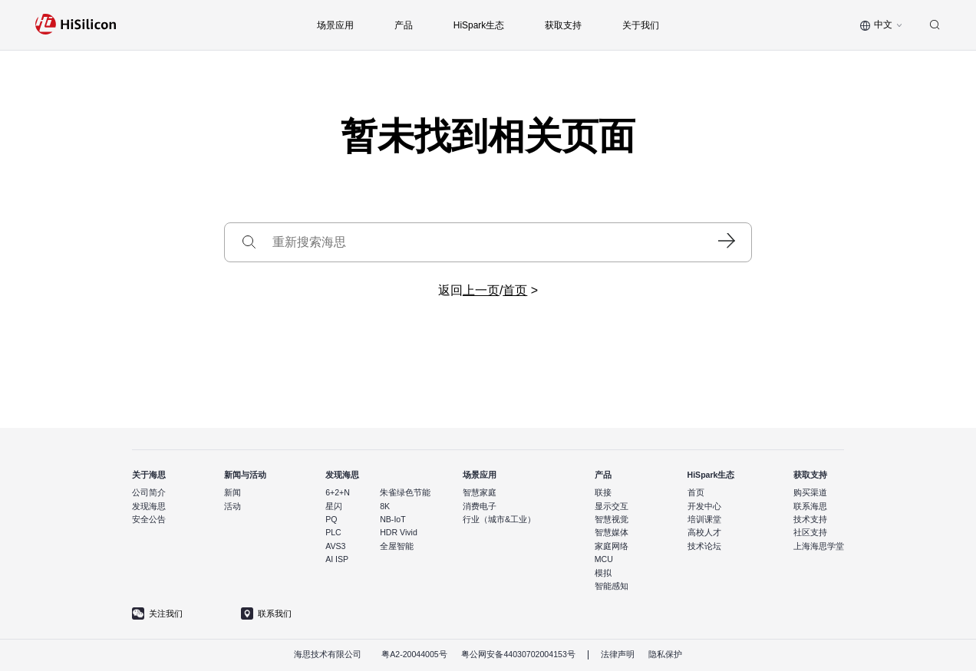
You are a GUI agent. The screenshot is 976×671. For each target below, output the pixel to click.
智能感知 (611, 585)
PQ (331, 519)
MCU (604, 559)
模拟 (603, 572)
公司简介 (149, 492)
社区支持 (810, 532)
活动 (232, 506)
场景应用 (479, 474)
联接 (603, 492)
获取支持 (810, 474)
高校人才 (704, 532)
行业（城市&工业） (499, 519)
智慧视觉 (611, 519)
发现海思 (149, 506)
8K (385, 506)
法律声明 (618, 654)
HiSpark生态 (711, 474)
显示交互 (611, 506)
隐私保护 (665, 654)
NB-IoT (393, 519)
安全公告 (149, 519)
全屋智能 (397, 546)
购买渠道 (810, 492)
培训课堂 (704, 519)
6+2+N (337, 492)
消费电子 (479, 506)
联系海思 (810, 506)
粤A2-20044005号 (414, 654)
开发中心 (704, 506)
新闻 (232, 492)
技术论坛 (704, 546)
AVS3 (335, 546)
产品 (603, 474)
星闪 (333, 506)
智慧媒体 (611, 532)
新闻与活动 (245, 474)
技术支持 (810, 519)
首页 (515, 290)
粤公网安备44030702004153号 (518, 654)
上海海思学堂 (818, 546)
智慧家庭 (479, 492)
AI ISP (336, 559)
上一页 (481, 290)
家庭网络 (611, 546)
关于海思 (149, 474)
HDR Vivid (398, 532)
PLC (333, 532)
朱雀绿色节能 (405, 492)
